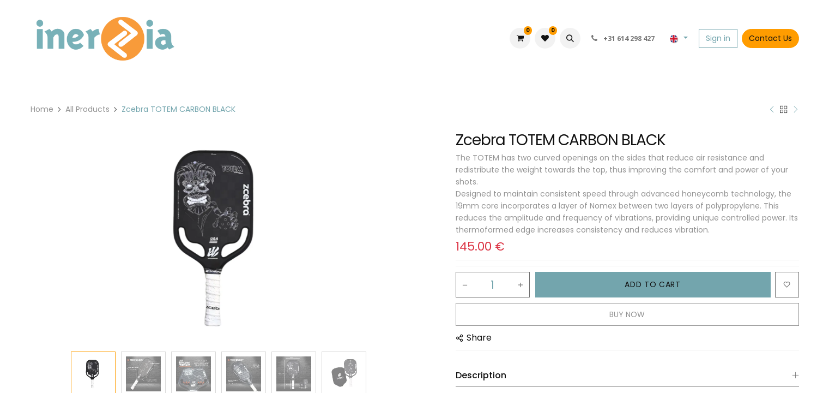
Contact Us (770, 38)
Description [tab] (481, 375)
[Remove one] (465, 285)
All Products (87, 109)
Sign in (718, 38)
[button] (570, 38)
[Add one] (520, 285)
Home (42, 109)
